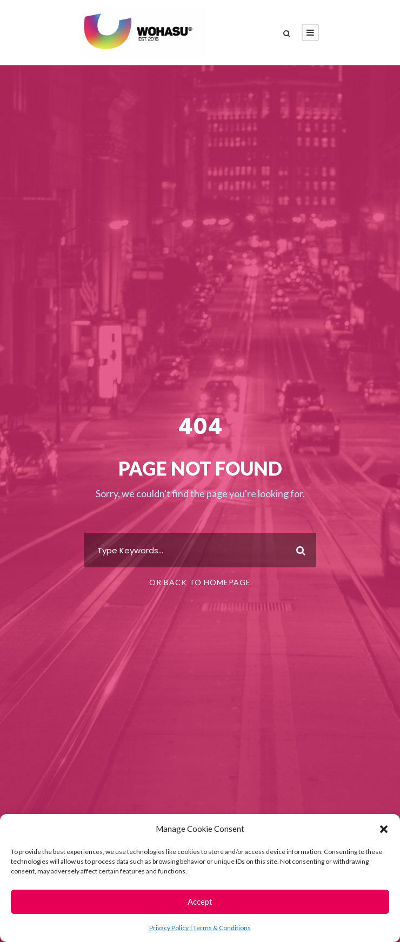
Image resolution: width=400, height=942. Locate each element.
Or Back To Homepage (200, 582)
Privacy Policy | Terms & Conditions (200, 928)
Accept (200, 901)
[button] (383, 829)
